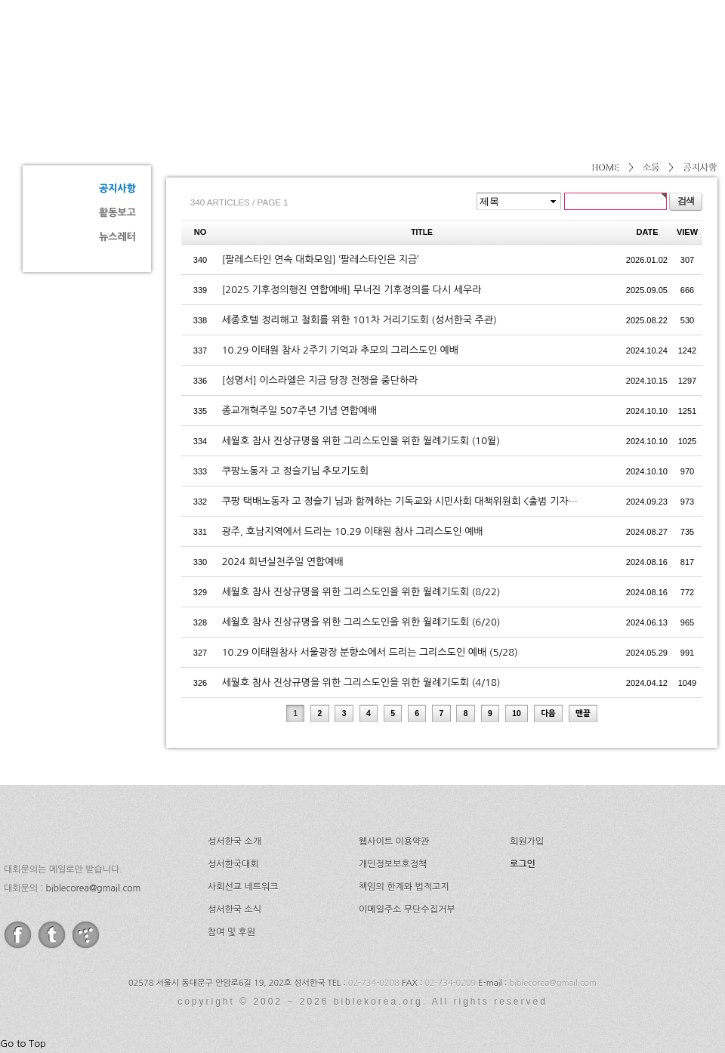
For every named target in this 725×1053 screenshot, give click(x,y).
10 (516, 713)
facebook (18, 935)
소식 (602, 49)
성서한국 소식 (234, 909)
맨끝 (583, 713)
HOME (605, 167)
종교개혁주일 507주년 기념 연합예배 (300, 410)
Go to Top (23, 1043)
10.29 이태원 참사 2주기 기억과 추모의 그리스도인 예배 (340, 350)
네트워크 (531, 49)
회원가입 (527, 841)
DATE (648, 231)
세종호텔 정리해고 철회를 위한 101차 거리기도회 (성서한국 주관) (359, 320)
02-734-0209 (450, 983)
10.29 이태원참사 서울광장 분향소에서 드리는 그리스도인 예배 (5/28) (370, 652)
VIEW (687, 231)
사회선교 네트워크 (243, 886)
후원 (663, 49)
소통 (75, 133)
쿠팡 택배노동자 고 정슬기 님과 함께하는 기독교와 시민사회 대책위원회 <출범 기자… (400, 501)
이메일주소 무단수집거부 (407, 909)
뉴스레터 (117, 237)
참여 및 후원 (231, 932)
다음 (548, 713)
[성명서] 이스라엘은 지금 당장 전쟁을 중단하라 (320, 380)
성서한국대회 (435, 49)
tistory (86, 935)
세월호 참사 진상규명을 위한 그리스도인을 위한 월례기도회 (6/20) (361, 622)
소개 (349, 49)
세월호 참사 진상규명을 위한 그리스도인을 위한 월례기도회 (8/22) (361, 592)
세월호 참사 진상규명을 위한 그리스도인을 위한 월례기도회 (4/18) (361, 682)
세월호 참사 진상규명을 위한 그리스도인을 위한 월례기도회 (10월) (361, 441)
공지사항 (117, 188)
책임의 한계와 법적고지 (404, 886)
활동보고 (117, 213)
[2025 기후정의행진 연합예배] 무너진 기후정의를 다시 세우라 (352, 290)
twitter (52, 935)
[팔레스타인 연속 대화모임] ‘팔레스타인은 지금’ (320, 259)
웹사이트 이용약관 (394, 841)
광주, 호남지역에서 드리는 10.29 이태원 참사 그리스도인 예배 (352, 531)
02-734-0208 (374, 983)
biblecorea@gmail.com (92, 888)
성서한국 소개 (234, 841)
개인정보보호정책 (393, 864)
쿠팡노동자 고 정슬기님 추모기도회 (295, 471)
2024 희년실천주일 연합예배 (283, 562)
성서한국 (158, 48)
